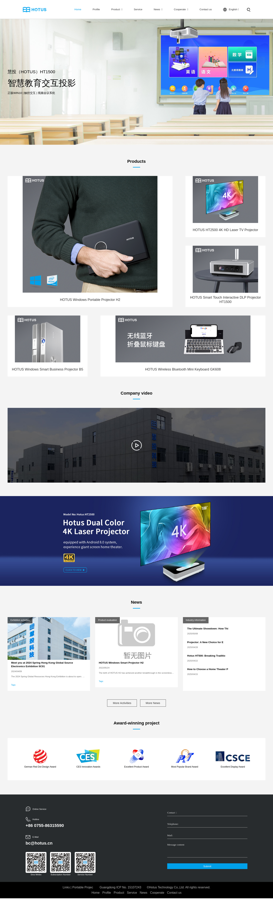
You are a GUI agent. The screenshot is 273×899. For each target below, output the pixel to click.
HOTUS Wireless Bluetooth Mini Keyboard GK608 (183, 369)
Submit (207, 867)
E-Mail (35, 838)
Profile (96, 9)
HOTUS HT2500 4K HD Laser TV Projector (225, 230)
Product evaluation (107, 620)
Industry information (196, 620)
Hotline (35, 820)
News (158, 9)
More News (156, 703)
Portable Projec (82, 888)
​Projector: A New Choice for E (205, 642)
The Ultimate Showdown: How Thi (207, 628)
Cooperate (181, 9)
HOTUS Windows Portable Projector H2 (90, 300)
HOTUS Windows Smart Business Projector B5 (47, 369)
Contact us (205, 9)
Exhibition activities (20, 620)
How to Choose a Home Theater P (207, 669)
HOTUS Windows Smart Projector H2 (121, 662)
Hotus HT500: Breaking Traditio (206, 655)
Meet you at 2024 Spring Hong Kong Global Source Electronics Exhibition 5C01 (42, 664)
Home (78, 9)
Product (116, 9)
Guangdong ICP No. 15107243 (120, 888)
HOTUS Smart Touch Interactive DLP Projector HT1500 (225, 300)
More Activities (119, 703)
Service (138, 9)
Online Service (39, 810)
